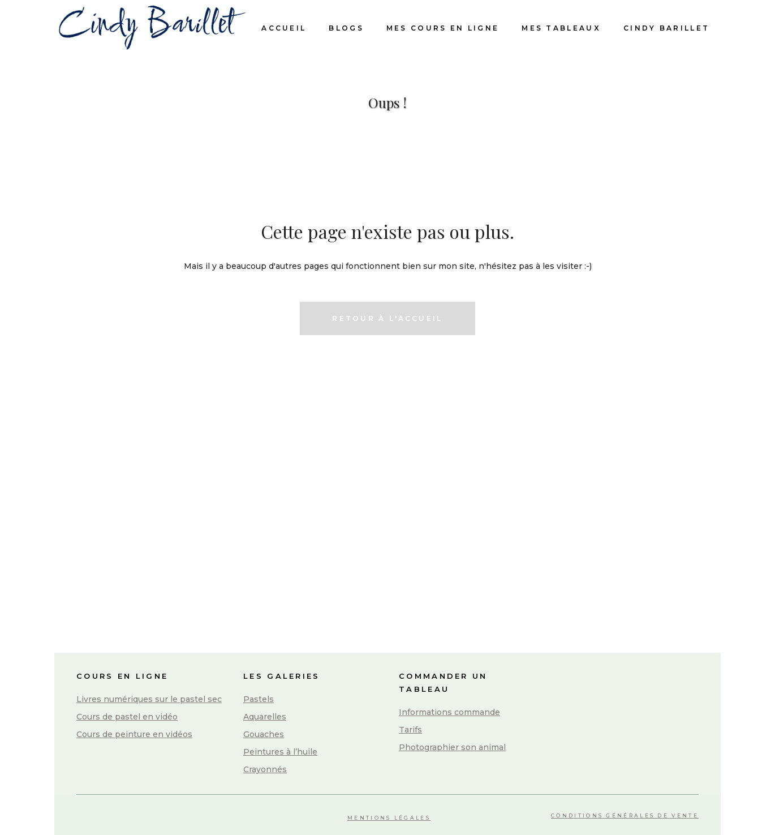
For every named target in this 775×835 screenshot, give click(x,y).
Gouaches (263, 734)
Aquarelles (264, 717)
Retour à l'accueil (387, 318)
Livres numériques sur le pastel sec (149, 699)
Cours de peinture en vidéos (134, 734)
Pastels (258, 699)
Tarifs (410, 730)
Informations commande (449, 712)
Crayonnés (265, 769)
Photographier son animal (452, 747)
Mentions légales (388, 818)
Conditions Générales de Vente (625, 815)
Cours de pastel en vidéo (127, 717)
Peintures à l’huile (280, 752)
